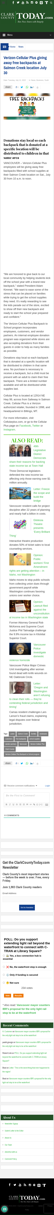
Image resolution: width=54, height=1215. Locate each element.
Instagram (9, 429)
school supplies (35, 739)
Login (47, 786)
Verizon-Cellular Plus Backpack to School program (22, 754)
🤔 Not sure (12, 983)
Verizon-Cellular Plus (37, 744)
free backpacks (21, 739)
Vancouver (23, 744)
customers (8, 739)
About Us (8, 1138)
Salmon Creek (23, 734)
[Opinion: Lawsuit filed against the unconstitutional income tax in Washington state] (20, 606)
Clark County (9, 749)
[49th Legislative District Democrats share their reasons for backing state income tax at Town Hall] (20, 450)
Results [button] (18, 996)
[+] (40, 805)
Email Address (9, 893)
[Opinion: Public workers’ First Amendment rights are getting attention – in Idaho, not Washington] (20, 559)
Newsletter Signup (11, 1124)
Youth (46, 80)
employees (43, 734)
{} (37, 805)
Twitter (36, 425)
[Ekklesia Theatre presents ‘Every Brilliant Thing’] (20, 524)
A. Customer (7, 1031)
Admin (40, 1206)
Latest (12, 734)
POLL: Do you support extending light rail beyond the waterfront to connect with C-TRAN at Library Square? (24, 1057)
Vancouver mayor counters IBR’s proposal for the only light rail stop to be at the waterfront (26, 1009)
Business (39, 80)
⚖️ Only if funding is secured (22, 975)
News (20, 46)
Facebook (25, 425)
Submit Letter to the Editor (14, 1131)
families (33, 734)
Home (12, 46)
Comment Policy (11, 1159)
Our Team (8, 1145)
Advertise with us (11, 1152)
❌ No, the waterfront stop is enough (26, 967)
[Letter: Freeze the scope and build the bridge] (20, 493)
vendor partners (10, 744)
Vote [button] (7, 996)
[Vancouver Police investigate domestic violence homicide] (20, 649)
